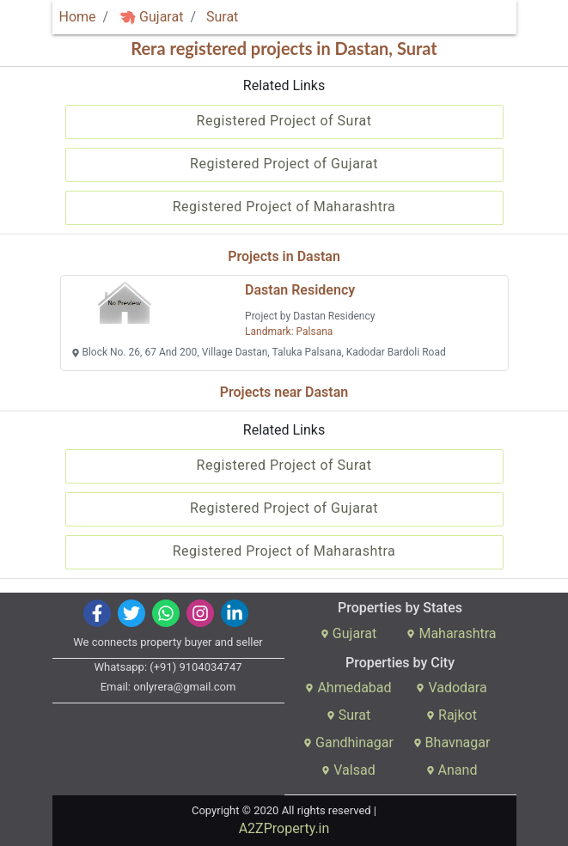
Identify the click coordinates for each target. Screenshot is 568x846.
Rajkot (451, 715)
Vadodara (451, 687)
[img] (127, 17)
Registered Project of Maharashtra (284, 206)
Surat (222, 17)
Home (77, 17)
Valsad (348, 770)
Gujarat (151, 17)
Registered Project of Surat (284, 121)
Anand (452, 770)
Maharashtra (451, 633)
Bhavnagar (452, 742)
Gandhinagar (348, 742)
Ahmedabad (348, 687)
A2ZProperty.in (284, 828)
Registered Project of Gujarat (284, 163)
